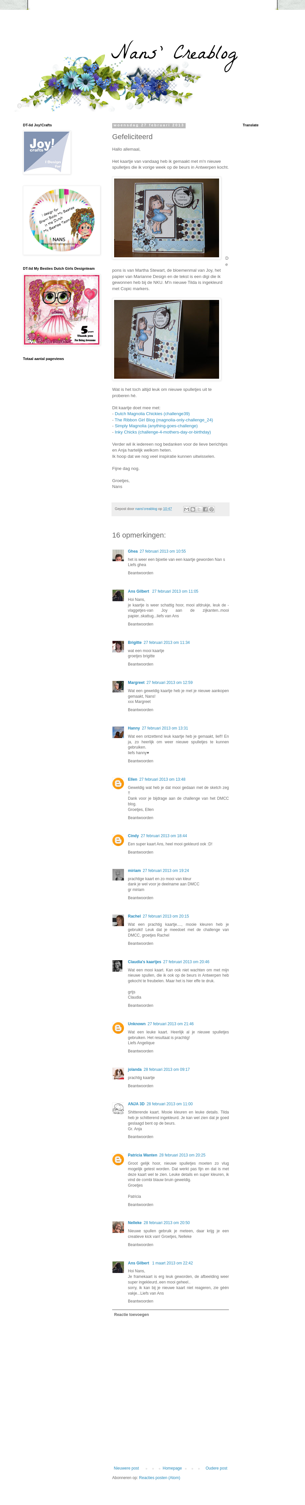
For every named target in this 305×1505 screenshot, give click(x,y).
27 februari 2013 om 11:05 (175, 591)
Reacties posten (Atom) (159, 1477)
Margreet (136, 682)
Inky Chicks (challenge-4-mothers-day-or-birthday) (163, 432)
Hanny (134, 728)
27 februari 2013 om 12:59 (170, 682)
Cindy (133, 836)
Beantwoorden (140, 573)
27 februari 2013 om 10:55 (163, 551)
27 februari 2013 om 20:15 (166, 916)
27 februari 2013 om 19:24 (166, 870)
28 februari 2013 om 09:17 (167, 1069)
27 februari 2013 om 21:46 (171, 1024)
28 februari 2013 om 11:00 (170, 1104)
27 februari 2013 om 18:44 (164, 836)
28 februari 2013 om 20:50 (167, 1222)
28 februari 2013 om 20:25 (182, 1155)
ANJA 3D (136, 1104)
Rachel (134, 916)
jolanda (135, 1069)
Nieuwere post (126, 1468)
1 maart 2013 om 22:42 (172, 1263)
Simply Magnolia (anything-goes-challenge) (156, 425)
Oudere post (216, 1468)
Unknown (137, 1024)
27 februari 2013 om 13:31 (165, 728)
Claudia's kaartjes (144, 962)
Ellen (132, 779)
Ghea (133, 551)
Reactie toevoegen (131, 1314)
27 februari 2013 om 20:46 (186, 962)
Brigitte (135, 642)
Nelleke (135, 1222)
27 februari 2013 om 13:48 (162, 779)
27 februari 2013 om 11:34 (167, 642)
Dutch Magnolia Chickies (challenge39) (152, 413)
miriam (134, 870)
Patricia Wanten (142, 1155)
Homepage (172, 1468)
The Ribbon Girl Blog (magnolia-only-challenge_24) (164, 419)
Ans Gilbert (139, 591)
